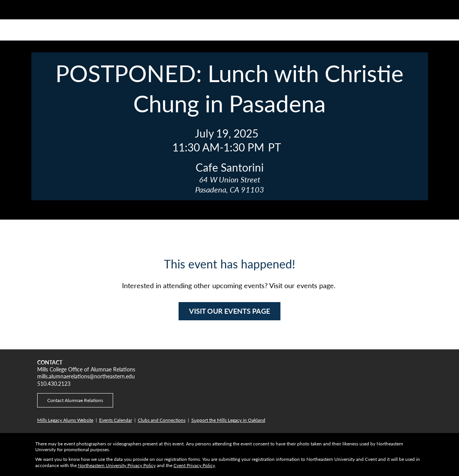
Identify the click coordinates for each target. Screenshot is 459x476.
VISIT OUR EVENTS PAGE (229, 311)
